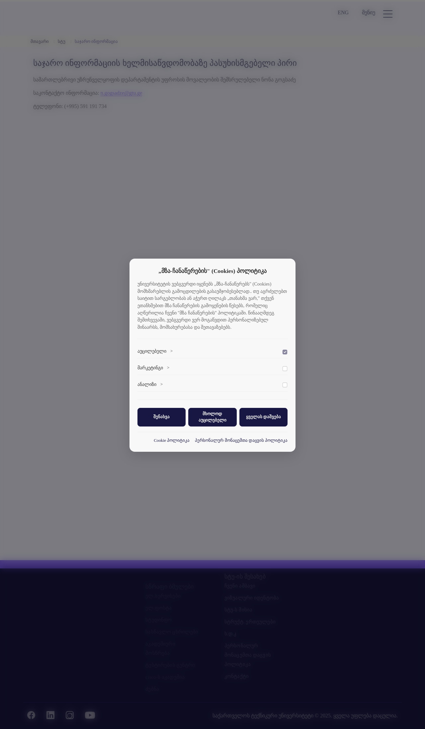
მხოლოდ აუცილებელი (212, 417)
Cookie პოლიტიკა (172, 440)
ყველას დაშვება (263, 417)
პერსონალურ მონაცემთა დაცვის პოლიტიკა (241, 440)
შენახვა (161, 417)
